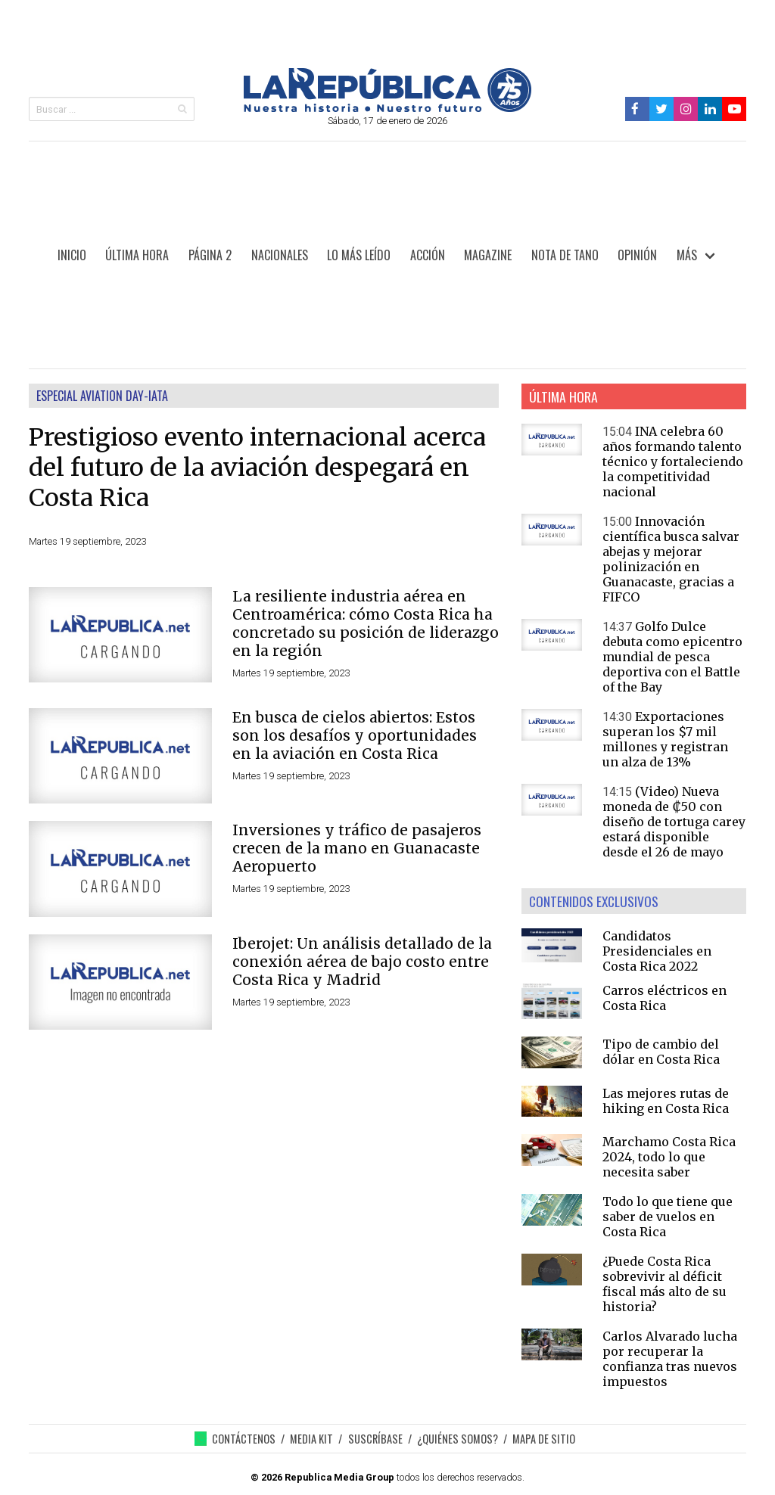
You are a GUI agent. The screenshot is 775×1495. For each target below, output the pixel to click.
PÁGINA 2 (210, 255)
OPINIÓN (637, 255)
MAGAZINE (488, 255)
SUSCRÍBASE (375, 1439)
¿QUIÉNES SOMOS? (457, 1439)
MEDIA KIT (311, 1439)
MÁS (687, 255)
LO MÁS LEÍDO (359, 255)
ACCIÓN (427, 255)
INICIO (72, 255)
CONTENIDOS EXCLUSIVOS (593, 901)
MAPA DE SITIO (543, 1439)
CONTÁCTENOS (243, 1439)
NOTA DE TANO (565, 255)
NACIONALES (279, 255)
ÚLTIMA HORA (137, 255)
